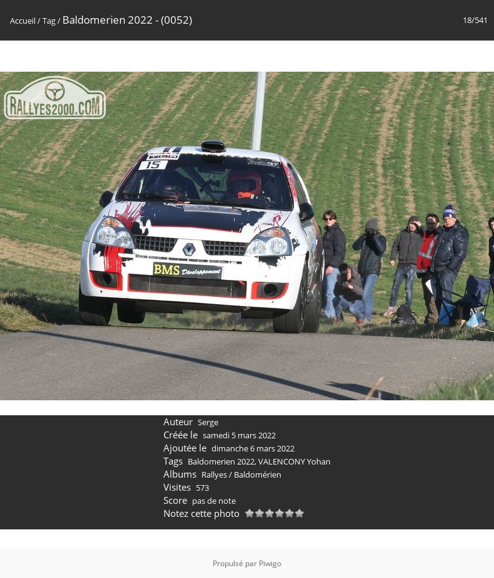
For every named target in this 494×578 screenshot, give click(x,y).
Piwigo (270, 563)
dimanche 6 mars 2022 (252, 448)
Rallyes (214, 474)
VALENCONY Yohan (294, 461)
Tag (49, 20)
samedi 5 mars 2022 (239, 435)
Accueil (23, 20)
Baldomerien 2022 (221, 461)
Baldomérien (257, 474)
